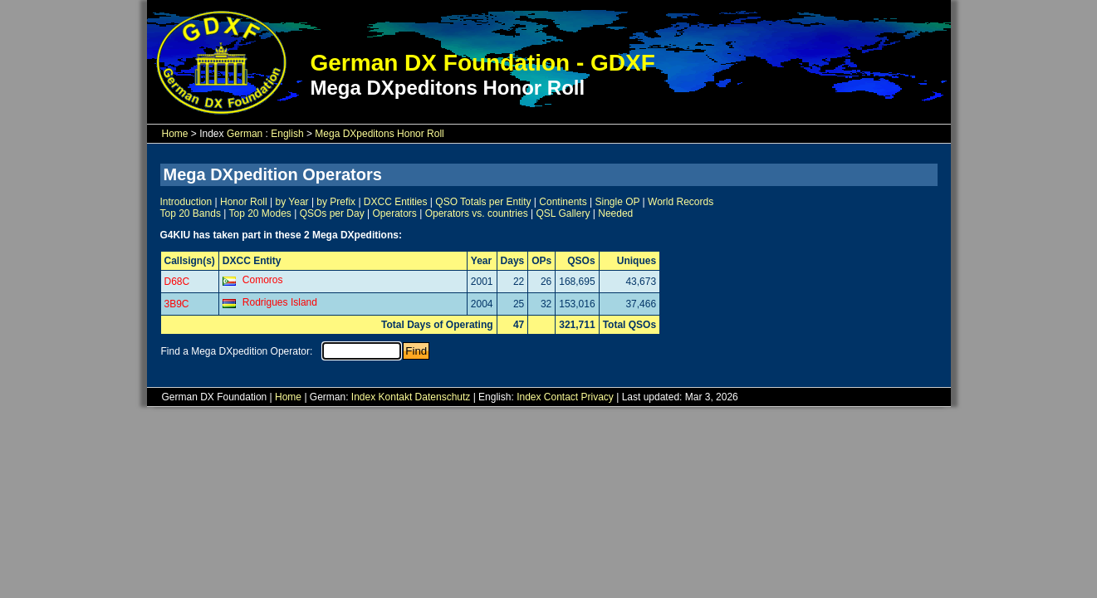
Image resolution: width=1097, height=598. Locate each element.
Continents (562, 202)
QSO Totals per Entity (483, 202)
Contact (561, 397)
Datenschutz (443, 397)
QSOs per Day (332, 213)
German (244, 134)
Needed (615, 213)
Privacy (597, 397)
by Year (292, 202)
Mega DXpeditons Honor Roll (379, 134)
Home (175, 134)
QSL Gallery (563, 213)
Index (363, 397)
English (287, 134)
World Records (680, 202)
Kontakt (396, 397)
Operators (394, 213)
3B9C (176, 304)
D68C (177, 281)
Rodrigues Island (279, 302)
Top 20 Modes (259, 213)
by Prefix (335, 202)
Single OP (617, 202)
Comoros (262, 280)
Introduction (186, 202)
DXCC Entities (396, 202)
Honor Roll (243, 202)
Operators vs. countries (476, 213)
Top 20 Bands (190, 213)
